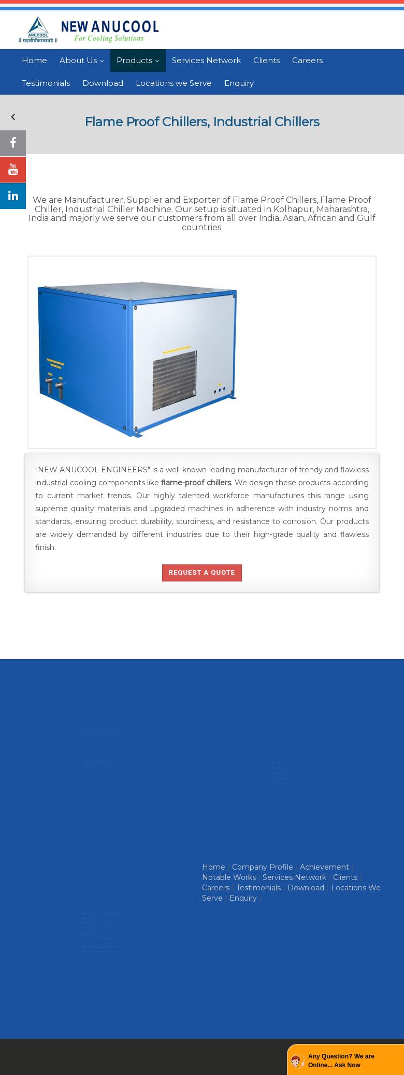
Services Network (206, 60)
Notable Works (229, 877)
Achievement (324, 867)
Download (102, 83)
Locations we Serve (174, 83)
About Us (84, 60)
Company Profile (262, 867)
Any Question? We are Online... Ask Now (341, 1061)
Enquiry (239, 83)
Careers (307, 60)
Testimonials (46, 83)
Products (140, 60)
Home (34, 60)
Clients (266, 60)
